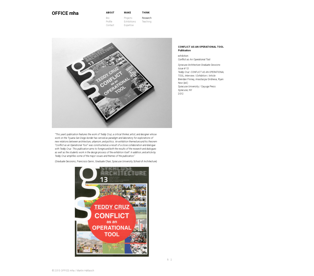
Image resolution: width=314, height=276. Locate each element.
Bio (107, 18)
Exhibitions (130, 21)
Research (147, 18)
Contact (110, 25)
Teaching (146, 21)
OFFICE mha (65, 13)
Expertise (129, 25)
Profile (109, 21)
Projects (128, 18)
